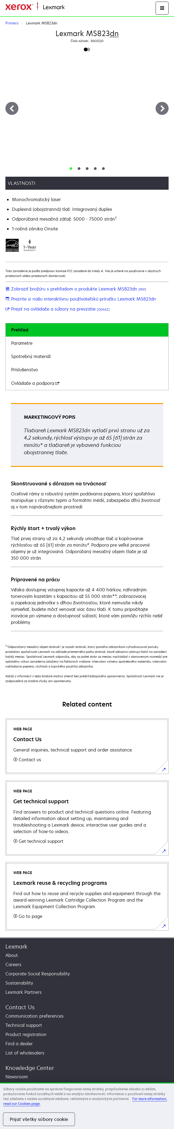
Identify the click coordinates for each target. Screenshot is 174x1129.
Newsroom (16, 1077)
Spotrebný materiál (31, 356)
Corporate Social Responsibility (37, 974)
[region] (87, 1105)
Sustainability (19, 983)
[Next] (162, 108)
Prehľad (19, 330)
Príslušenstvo (24, 370)
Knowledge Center (29, 1068)
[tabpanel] (87, 517)
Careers (13, 964)
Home (69, 7)
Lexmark (16, 946)
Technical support (23, 1025)
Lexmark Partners (23, 992)
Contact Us (20, 1007)
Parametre (21, 343)
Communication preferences (34, 1016)
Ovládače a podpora (35, 383)
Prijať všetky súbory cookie (39, 1119)
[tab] (71, 168)
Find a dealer (19, 1044)
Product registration (26, 1034)
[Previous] (11, 108)
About (11, 955)
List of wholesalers (24, 1053)
